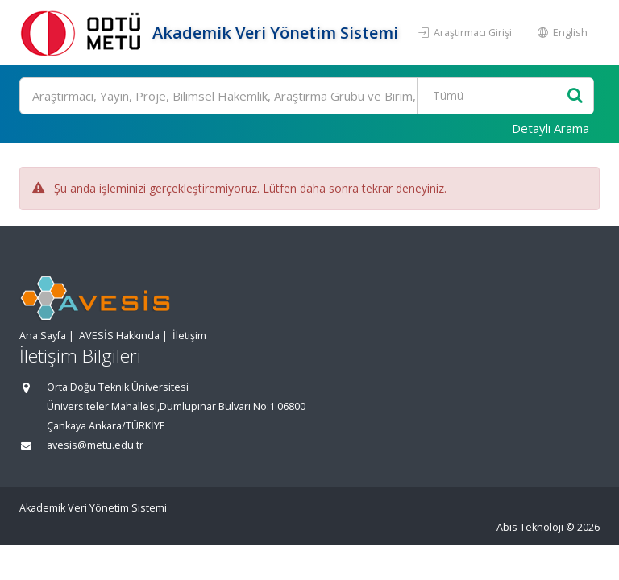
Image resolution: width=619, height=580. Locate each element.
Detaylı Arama (550, 128)
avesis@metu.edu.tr (95, 445)
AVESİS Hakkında (119, 335)
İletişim (189, 335)
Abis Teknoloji (529, 527)
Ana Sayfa (42, 335)
